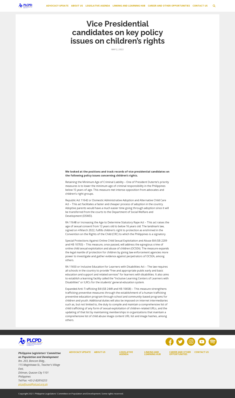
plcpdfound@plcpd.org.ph (33, 384)
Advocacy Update (57, 5)
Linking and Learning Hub (129, 5)
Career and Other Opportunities (169, 5)
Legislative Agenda (98, 5)
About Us (77, 5)
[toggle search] (214, 6)
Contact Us (200, 5)
